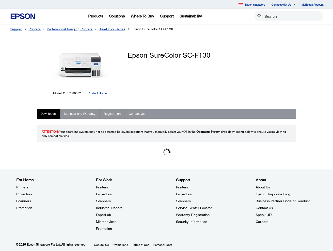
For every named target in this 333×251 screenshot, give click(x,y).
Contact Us (101, 245)
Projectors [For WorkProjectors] (104, 194)
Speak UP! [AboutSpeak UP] (264, 215)
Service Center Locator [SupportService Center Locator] (194, 208)
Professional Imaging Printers (70, 29)
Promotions (120, 245)
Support (16, 29)
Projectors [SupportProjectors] (184, 194)
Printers (35, 29)
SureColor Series (112, 29)
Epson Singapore (251, 4)
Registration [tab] (112, 114)
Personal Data (162, 245)
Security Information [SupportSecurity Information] (191, 222)
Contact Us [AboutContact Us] (264, 208)
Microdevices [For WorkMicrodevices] (106, 222)
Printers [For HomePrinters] (22, 187)
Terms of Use (140, 245)
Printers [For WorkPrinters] (102, 187)
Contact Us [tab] (137, 114)
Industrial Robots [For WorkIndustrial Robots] (109, 208)
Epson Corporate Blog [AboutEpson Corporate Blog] (273, 194)
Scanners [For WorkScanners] (103, 201)
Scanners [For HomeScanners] (23, 201)
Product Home (97, 93)
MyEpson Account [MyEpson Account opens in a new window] (312, 4)
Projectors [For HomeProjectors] (24, 194)
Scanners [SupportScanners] (183, 201)
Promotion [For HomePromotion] (24, 208)
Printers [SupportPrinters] (182, 187)
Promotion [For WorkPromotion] (104, 229)
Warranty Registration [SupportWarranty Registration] (193, 215)
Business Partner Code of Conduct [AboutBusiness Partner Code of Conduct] (283, 201)
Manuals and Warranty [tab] (79, 114)
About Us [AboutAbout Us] (263, 187)
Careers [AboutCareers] (262, 222)
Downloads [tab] (48, 114)
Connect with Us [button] (283, 4)
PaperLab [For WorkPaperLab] (103, 215)
